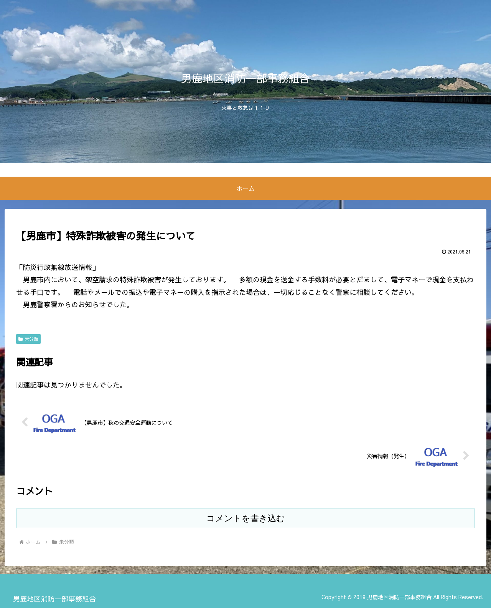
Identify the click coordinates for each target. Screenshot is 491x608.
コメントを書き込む (245, 518)
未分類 (28, 339)
